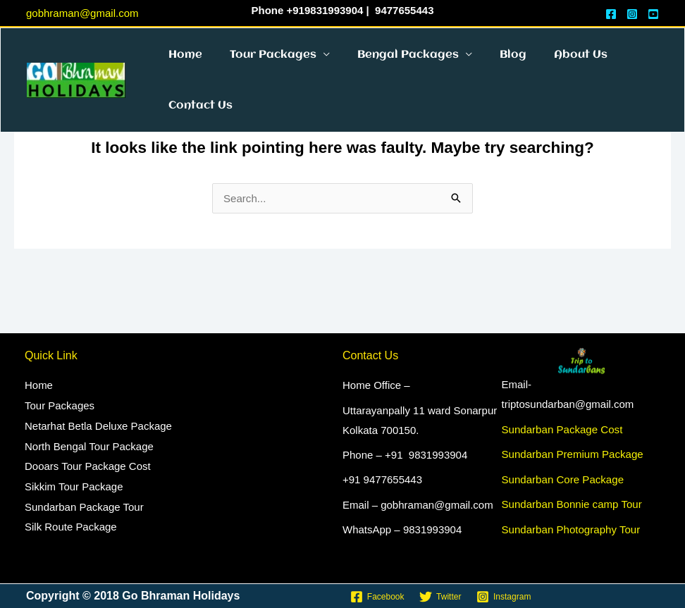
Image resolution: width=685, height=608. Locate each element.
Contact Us (197, 134)
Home (182, 64)
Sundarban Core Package (563, 479)
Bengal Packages (392, 64)
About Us (552, 64)
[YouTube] (653, 14)
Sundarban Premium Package (572, 454)
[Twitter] (440, 596)
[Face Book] (611, 14)
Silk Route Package (71, 522)
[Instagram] (632, 14)
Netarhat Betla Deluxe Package (98, 424)
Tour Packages (263, 64)
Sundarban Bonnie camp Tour (571, 504)
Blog (490, 64)
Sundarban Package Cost (562, 429)
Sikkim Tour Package (74, 484)
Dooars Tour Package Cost (88, 464)
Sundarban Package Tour (84, 503)
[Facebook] (377, 596)
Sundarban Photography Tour (571, 529)
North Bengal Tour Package (89, 444)
